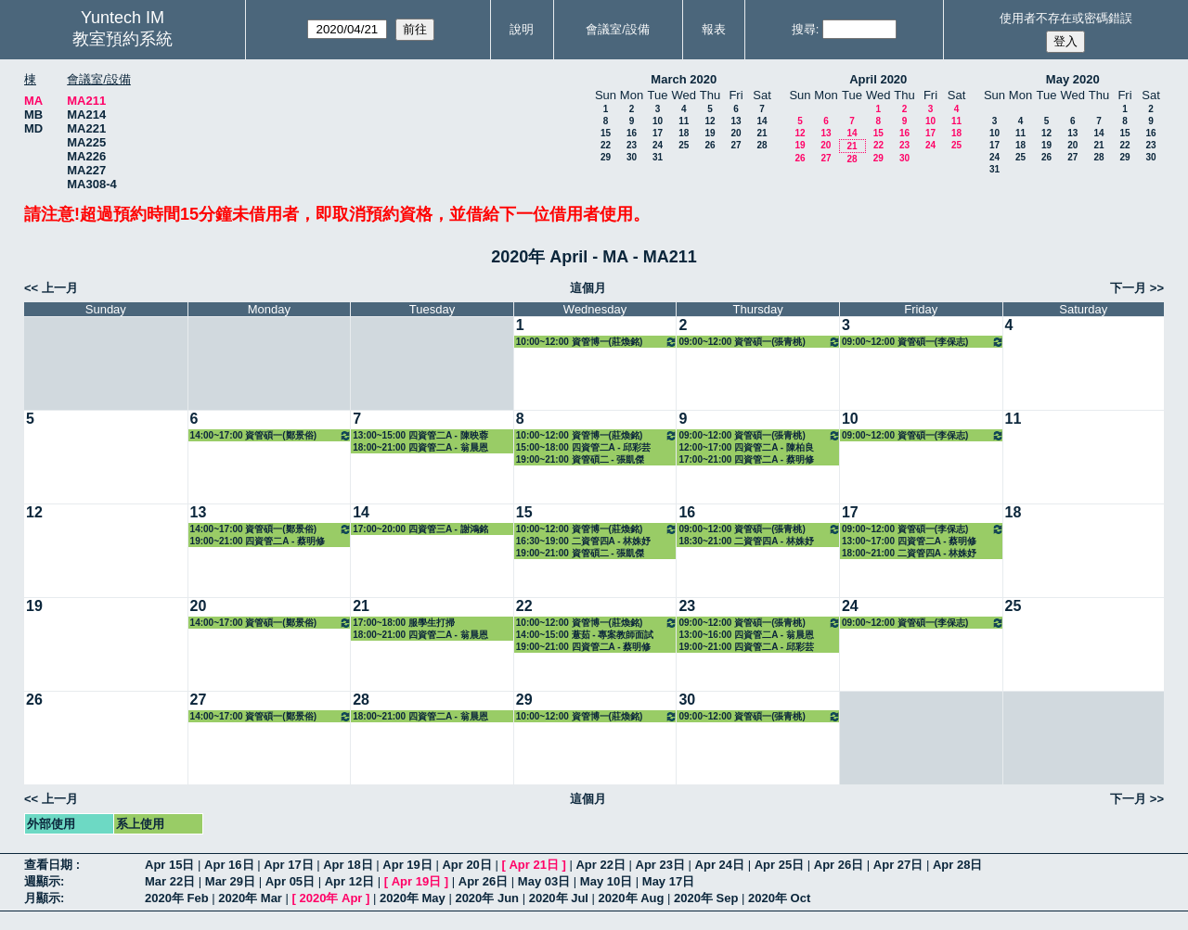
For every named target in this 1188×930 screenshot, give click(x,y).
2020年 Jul (558, 898)
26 (709, 145)
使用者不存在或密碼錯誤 (1066, 18)
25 (683, 145)
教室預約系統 (122, 39)
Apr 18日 (347, 865)
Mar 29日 (230, 881)
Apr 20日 (466, 865)
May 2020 (1073, 79)
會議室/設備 (618, 29)
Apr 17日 (288, 865)
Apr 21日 (533, 865)
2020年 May (413, 898)
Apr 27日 (898, 865)
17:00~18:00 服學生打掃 (404, 623)
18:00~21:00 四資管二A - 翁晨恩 (420, 447)
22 (605, 145)
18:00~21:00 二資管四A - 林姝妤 (909, 553)
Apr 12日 (349, 881)
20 (735, 133)
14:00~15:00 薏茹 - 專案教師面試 (585, 635)
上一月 (60, 288)
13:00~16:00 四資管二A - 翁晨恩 (746, 635)
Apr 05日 (290, 881)
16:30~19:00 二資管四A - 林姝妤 (584, 541)
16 (631, 133)
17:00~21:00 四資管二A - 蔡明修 (746, 459)
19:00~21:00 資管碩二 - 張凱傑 (580, 459)
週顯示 (42, 881)
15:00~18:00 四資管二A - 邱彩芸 (584, 447)
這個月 (588, 288)
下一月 (1128, 288)
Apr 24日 (719, 865)
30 (631, 157)
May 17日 (668, 881)
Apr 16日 (228, 865)
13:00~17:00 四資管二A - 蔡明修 (909, 541)
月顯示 (42, 898)
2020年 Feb (177, 898)
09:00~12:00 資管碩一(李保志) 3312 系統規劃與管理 (923, 342)
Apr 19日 (407, 865)
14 (761, 121)
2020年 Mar (250, 898)
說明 (522, 29)
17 (657, 133)
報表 (714, 29)
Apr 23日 (660, 865)
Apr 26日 (838, 865)
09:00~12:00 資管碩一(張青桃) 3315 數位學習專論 (759, 342)
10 (657, 121)
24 (657, 145)
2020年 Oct (779, 898)
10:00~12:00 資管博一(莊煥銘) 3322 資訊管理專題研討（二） (597, 342)
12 (709, 121)
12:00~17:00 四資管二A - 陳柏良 (746, 447)
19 (709, 133)
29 (605, 157)
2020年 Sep (706, 898)
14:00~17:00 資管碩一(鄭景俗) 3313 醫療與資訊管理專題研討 (271, 435)
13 (735, 121)
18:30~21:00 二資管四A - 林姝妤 (746, 541)
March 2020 (684, 79)
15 (605, 133)
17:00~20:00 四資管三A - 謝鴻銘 (420, 529)
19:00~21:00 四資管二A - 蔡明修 (258, 541)
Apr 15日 (169, 865)
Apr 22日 (600, 865)
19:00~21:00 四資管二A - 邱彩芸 (746, 647)
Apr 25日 (779, 865)
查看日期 (50, 865)
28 (761, 145)
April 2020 (878, 79)
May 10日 (606, 881)
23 (631, 145)
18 (683, 133)
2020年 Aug (632, 898)
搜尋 (804, 29)
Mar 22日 (170, 881)
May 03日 (544, 881)
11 (683, 121)
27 (735, 145)
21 (761, 133)
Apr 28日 (957, 865)
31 (657, 157)
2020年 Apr (330, 898)
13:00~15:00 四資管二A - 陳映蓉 (420, 435)
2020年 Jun (487, 898)
